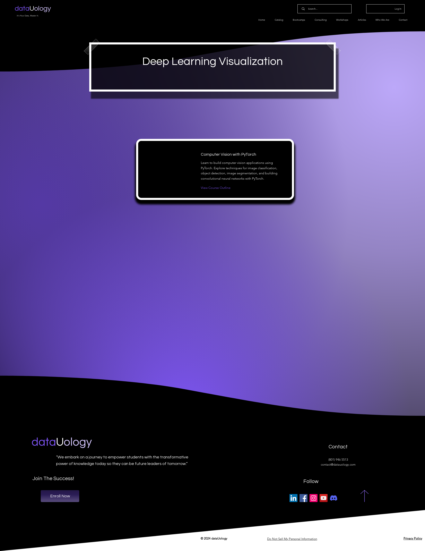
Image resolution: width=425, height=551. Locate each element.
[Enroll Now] (60, 496)
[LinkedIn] (293, 498)
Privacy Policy (413, 538)
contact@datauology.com (338, 464)
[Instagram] (314, 498)
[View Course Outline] (216, 188)
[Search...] (325, 9)
